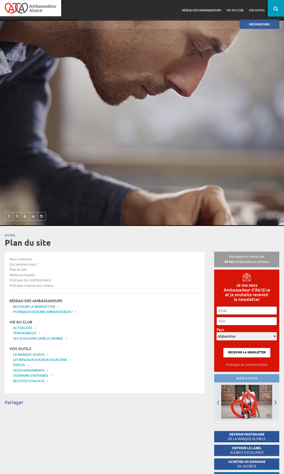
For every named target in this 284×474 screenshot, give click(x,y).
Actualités (22, 328)
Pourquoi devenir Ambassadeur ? (43, 312)
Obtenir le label (247, 450)
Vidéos (19, 365)
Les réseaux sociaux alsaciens (40, 360)
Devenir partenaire (247, 436)
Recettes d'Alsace (29, 381)
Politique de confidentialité (30, 280)
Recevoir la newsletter (34, 307)
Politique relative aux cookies (31, 286)
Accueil (10, 235)
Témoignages (24, 333)
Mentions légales (22, 275)
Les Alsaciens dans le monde (38, 338)
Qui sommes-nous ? (23, 264)
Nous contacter (20, 259)
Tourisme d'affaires (30, 375)
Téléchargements (28, 370)
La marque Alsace (29, 354)
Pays (222, 330)
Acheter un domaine (246, 464)
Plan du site (18, 269)
